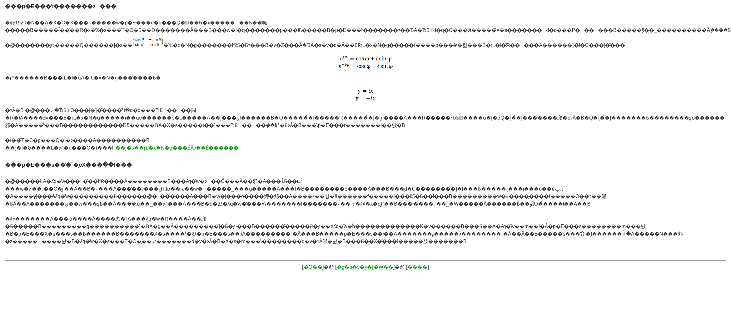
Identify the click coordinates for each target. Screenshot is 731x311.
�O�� (313, 267)
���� (417, 267)
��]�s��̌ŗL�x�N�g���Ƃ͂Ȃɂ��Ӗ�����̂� (177, 147)
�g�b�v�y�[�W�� (365, 267)
